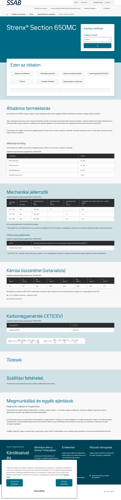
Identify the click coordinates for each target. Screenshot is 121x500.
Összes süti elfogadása (22, 484)
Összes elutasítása (56, 484)
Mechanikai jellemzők (48, 73)
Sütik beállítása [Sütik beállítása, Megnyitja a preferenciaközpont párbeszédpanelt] (39, 491)
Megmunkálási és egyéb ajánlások (74, 81)
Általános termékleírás (22, 73)
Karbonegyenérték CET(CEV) (98, 73)
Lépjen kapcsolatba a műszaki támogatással (99, 476)
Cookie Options (109, 491)
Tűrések (22, 81)
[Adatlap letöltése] (97, 45)
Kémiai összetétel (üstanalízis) (73, 73)
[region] (39, 480)
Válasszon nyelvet (90, 35)
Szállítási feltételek (47, 81)
